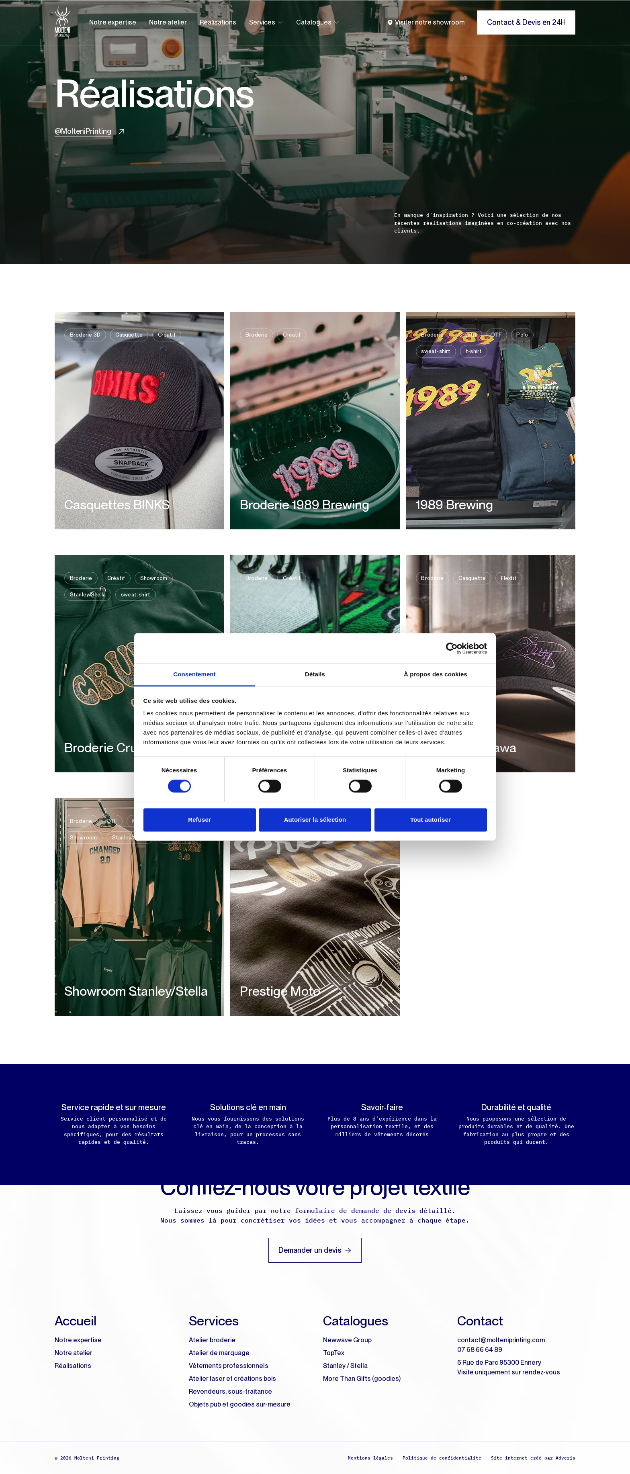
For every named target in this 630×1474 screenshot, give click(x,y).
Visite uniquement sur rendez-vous (508, 1372)
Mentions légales (370, 1458)
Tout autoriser (430, 819)
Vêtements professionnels (228, 1366)
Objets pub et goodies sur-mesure (239, 1404)
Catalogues (318, 22)
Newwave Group (347, 1340)
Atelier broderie (212, 1340)
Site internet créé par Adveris (533, 1458)
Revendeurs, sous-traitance (230, 1391)
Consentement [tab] (194, 674)
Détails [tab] (315, 674)
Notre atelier (168, 22)
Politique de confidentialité (442, 1458)
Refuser (199, 819)
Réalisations (218, 22)
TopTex (333, 1353)
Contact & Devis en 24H (526, 22)
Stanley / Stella (345, 1366)
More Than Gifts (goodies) (362, 1378)
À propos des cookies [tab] (435, 674)
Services (266, 22)
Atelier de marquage (219, 1353)
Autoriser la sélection (315, 819)
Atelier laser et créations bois (232, 1378)
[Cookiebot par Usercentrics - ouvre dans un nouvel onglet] (452, 648)
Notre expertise (112, 22)
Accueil (75, 1321)
